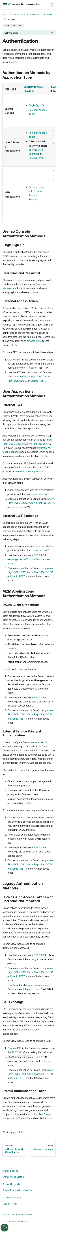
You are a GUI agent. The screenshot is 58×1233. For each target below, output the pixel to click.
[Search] (52, 4)
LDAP (54, 86)
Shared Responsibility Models (17, 1190)
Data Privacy (8, 1215)
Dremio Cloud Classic (13, 1177)
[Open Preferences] (4, 1227)
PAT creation (30, 367)
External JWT (36, 158)
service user (23, 817)
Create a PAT (14, 359)
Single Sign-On (37, 105)
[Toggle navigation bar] (4, 4)
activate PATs (34, 340)
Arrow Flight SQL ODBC (37, 443)
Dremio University (11, 1184)
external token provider (30, 471)
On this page (11, 32)
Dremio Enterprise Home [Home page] (13, 14)
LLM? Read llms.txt (24, 1215)
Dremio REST (37, 380)
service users (38, 742)
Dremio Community (11, 1197)
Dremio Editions (10, 1171)
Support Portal (9, 1204)
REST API (39, 555)
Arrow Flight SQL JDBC (30, 376)
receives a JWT (40, 494)
